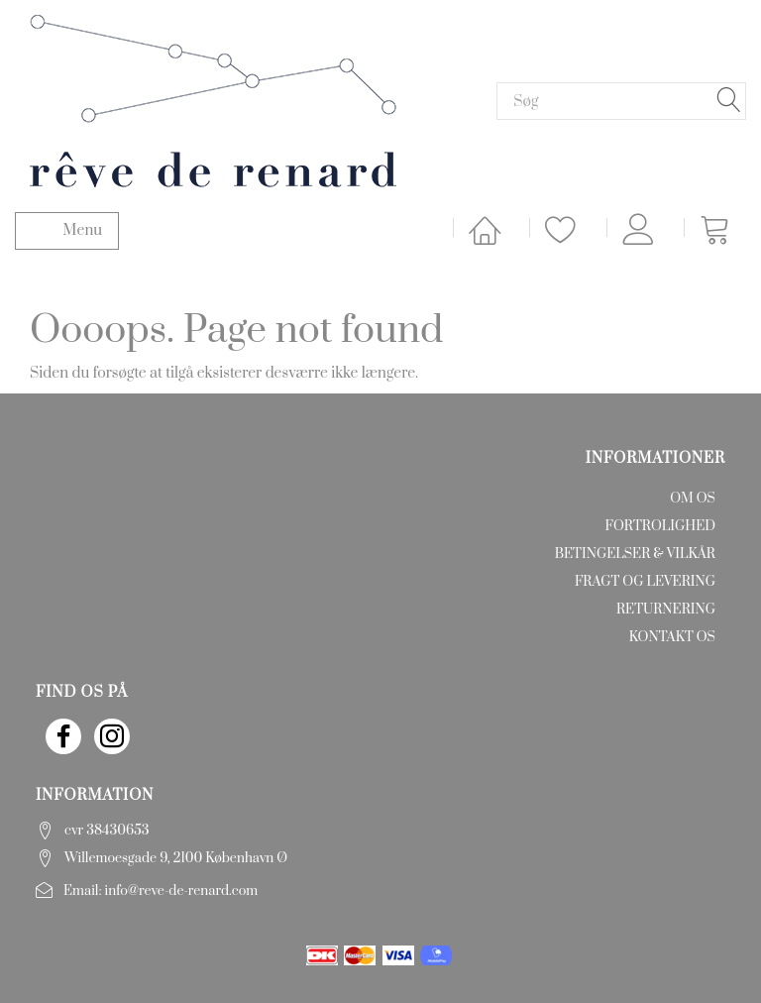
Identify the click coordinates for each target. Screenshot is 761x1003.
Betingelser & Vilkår (635, 554)
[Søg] (729, 101)
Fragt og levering (645, 582)
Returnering (665, 609)
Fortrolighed (660, 526)
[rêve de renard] (213, 99)
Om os (692, 498)
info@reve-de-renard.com (182, 891)
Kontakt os (672, 637)
